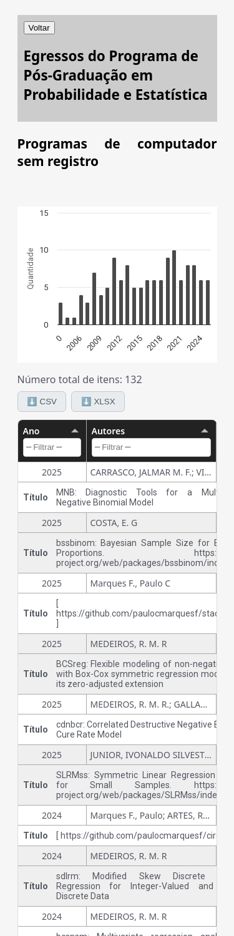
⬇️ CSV (42, 401)
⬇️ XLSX (98, 401)
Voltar (39, 27)
